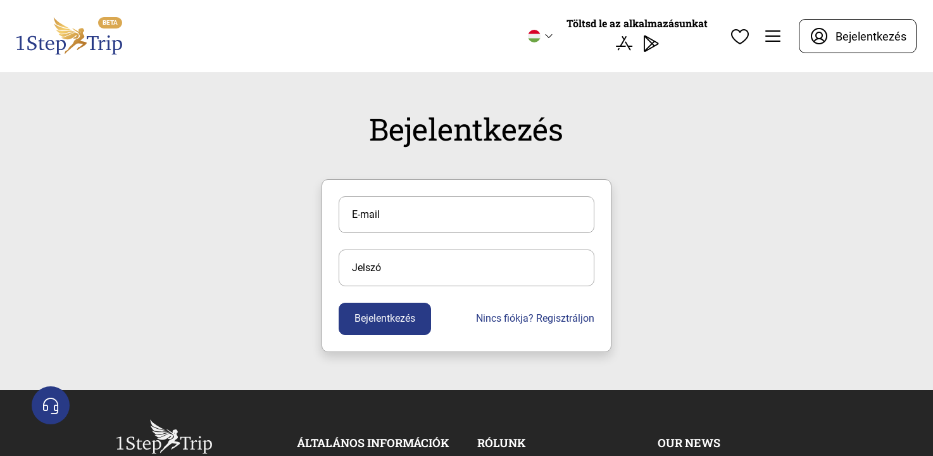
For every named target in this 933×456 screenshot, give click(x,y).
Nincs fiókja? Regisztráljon (535, 318)
